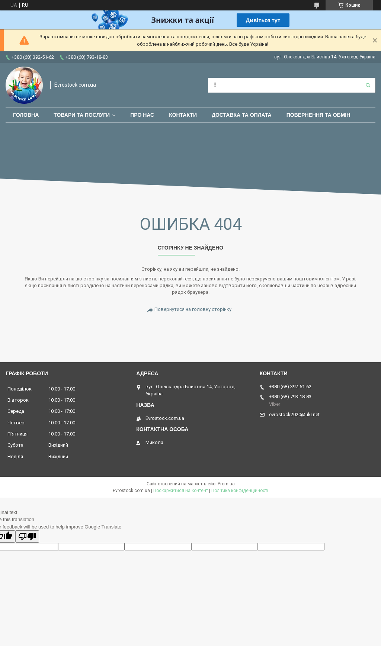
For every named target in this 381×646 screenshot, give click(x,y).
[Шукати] (368, 85)
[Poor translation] (27, 536)
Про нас (142, 115)
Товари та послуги (82, 115)
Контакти (183, 115)
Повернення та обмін (318, 115)
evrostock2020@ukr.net (294, 414)
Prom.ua (226, 483)
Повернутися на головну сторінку (192, 309)
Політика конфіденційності (239, 490)
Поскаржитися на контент (180, 490)
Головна (26, 115)
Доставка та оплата (242, 115)
